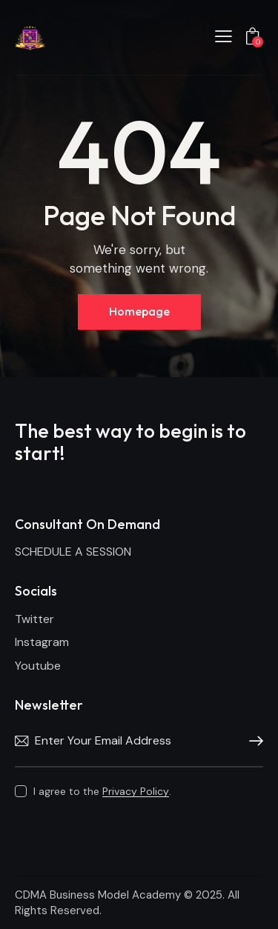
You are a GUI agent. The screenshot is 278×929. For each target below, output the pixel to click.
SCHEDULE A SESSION (73, 551)
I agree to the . (102, 791)
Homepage (139, 311)
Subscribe (252, 741)
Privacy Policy (135, 791)
